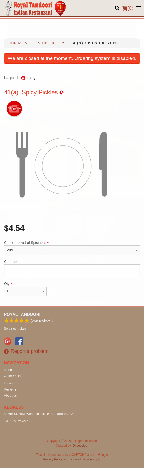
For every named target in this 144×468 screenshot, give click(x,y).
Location (10, 383)
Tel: (17, 421)
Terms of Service (80, 459)
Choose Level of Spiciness (72, 248)
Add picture (14, 108)
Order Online (13, 376)
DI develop (80, 445)
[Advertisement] (72, 28)
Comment (72, 268)
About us (10, 395)
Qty (25, 289)
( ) (127, 8)
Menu (8, 370)
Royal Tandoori (22, 314)
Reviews (10, 389)
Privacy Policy (53, 459)
